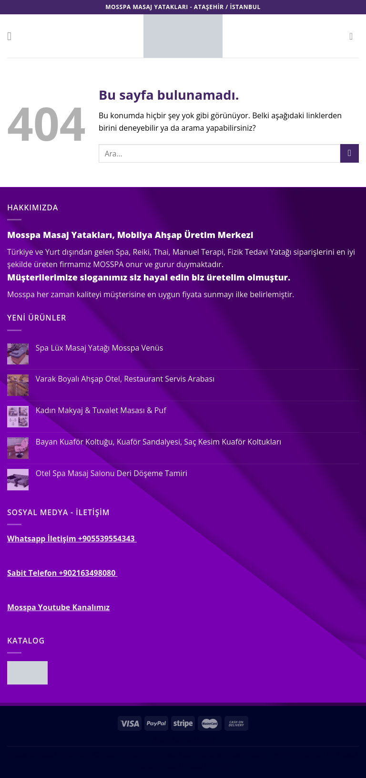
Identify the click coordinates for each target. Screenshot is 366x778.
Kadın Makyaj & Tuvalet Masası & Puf (101, 410)
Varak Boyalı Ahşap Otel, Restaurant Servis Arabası (125, 379)
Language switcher (182, 740)
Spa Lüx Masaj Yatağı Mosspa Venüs (99, 348)
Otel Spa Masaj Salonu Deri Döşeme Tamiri (111, 473)
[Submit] (349, 153)
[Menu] (13, 36)
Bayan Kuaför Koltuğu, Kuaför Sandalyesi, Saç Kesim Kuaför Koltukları (158, 441)
